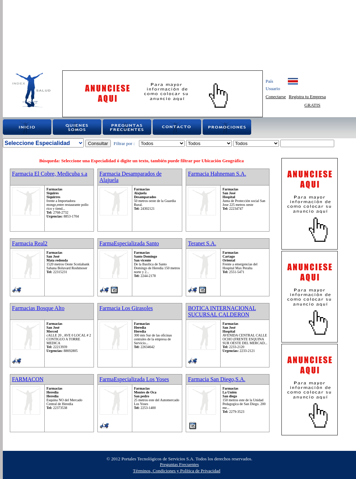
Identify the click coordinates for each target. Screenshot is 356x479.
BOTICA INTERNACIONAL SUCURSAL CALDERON (222, 311)
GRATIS (312, 105)
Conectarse (276, 96)
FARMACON (28, 379)
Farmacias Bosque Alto (38, 308)
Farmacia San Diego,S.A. (216, 379)
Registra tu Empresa (307, 96)
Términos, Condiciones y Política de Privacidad (176, 470)
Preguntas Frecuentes (179, 464)
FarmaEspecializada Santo (129, 243)
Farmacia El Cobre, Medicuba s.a (49, 174)
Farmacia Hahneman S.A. (217, 174)
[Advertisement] (104, 35)
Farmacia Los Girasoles (126, 308)
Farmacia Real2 (29, 243)
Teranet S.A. (202, 243)
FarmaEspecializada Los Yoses (134, 379)
